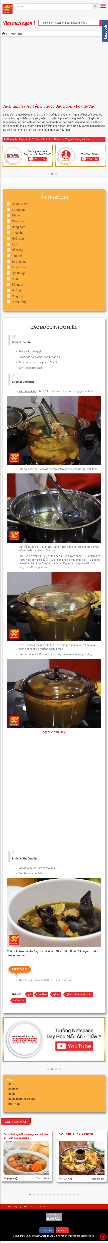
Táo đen (16, 256)
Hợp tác (28, 1206)
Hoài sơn (16, 238)
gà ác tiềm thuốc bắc (78, 994)
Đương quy (18, 261)
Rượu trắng (18, 302)
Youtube (62, 1230)
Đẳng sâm (17, 227)
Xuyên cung (18, 267)
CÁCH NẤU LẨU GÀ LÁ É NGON (76, 1134)
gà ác (56, 994)
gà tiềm (42, 994)
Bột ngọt (16, 284)
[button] (52, 174)
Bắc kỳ (15, 215)
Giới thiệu (13, 1206)
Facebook (47, 1230)
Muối (14, 279)
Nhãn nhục (17, 221)
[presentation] (55, 170)
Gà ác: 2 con (19, 204)
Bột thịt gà (17, 273)
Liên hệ (42, 1206)
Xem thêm (42, 1178)
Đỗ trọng (16, 250)
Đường (15, 290)
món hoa (19, 1000)
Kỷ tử (14, 244)
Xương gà (17, 209)
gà (29, 994)
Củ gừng (16, 296)
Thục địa (16, 232)
